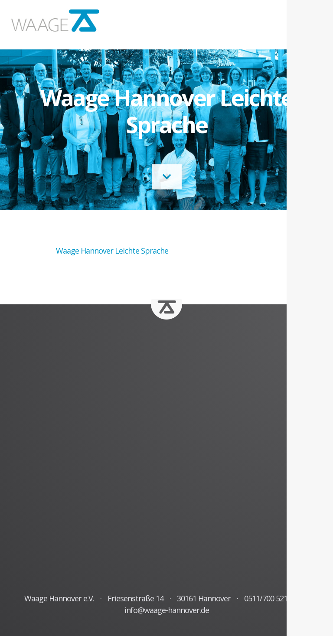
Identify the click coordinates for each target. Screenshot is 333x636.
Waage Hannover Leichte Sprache (112, 250)
